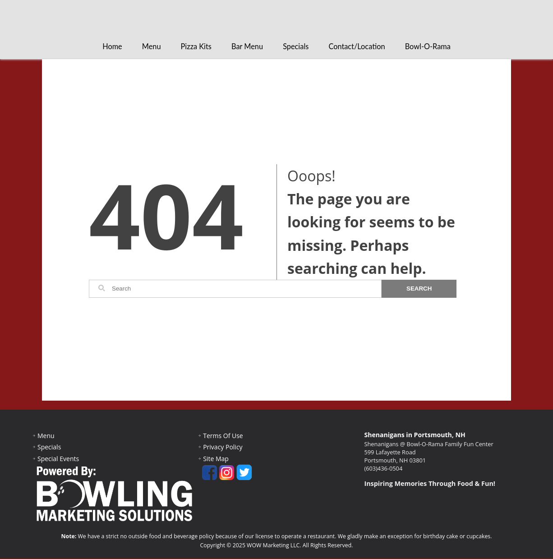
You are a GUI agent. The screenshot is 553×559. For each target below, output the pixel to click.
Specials (296, 46)
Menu (151, 46)
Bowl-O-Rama (428, 46)
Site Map (216, 459)
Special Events (58, 459)
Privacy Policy (222, 447)
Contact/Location (356, 46)
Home (112, 46)
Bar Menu (247, 46)
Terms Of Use (223, 436)
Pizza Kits (196, 46)
